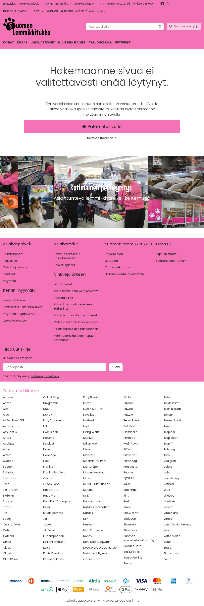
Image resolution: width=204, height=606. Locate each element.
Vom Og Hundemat (177, 524)
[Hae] (160, 26)
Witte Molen (172, 536)
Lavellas (88, 415)
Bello (6, 484)
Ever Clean (50, 432)
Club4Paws (10, 559)
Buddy (7, 519)
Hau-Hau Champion (57, 501)
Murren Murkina (94, 472)
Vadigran (170, 461)
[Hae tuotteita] (125, 26)
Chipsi (7, 542)
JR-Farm (49, 530)
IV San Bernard (53, 513)
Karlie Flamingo (53, 553)
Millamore (90, 444)
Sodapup (130, 519)
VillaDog (169, 496)
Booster (8, 501)
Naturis (88, 513)
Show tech (131, 513)
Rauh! (127, 484)
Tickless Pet (172, 403)
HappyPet (50, 496)
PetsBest (129, 426)
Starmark (130, 524)
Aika (6, 409)
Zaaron (168, 548)
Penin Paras (131, 420)
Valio (167, 472)
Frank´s (48, 467)
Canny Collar (12, 524)
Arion (6, 449)
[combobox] (125, 26)
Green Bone (51, 484)
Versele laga (172, 478)
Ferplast (48, 444)
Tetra (167, 397)
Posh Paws (131, 444)
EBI (45, 426)
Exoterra (49, 438)
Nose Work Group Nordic (100, 548)
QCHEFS (129, 478)
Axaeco (8, 461)
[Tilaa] (116, 367)
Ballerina (9, 472)
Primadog (130, 461)
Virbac (168, 507)
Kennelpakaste (53, 559)
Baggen (8, 467)
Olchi (127, 397)
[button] (45, 376)
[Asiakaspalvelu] (31, 3)
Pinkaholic (130, 432)
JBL (45, 519)
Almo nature (11, 426)
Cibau (7, 548)
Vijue (167, 490)
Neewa (88, 524)
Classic (8, 553)
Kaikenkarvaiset (54, 542)
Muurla (88, 490)
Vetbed (169, 484)
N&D (86, 496)
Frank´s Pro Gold (54, 472)
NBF (85, 519)
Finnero (48, 449)
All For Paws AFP (13, 420)
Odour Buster (92, 559)
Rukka (127, 501)
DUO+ (47, 409)
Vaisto (168, 467)
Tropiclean (171, 438)
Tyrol (167, 455)
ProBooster (131, 467)
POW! (127, 449)
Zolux (167, 559)
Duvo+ (47, 415)
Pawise (128, 409)
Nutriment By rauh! (96, 553)
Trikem (168, 415)
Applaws (8, 444)
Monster (89, 455)
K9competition (53, 536)
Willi (166, 530)
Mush (87, 478)
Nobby (87, 536)
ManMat (89, 438)
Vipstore (169, 501)
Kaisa (46, 548)
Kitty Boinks (91, 397)
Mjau (86, 449)
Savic (127, 507)
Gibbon (48, 478)
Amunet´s (10, 432)
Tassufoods (132, 552)
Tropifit (169, 444)
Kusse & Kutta (93, 409)
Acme (7, 403)
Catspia (8, 536)
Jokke (47, 524)
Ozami (128, 403)
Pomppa (129, 438)
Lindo (86, 426)
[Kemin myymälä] (58, 3)
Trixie (167, 426)
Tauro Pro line (133, 558)
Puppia (128, 472)
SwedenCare (132, 546)
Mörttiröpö (90, 467)
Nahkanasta (91, 501)
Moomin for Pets (94, 461)
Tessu (128, 563)
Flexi (46, 461)
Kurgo (87, 403)
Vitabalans (171, 513)
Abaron (8, 397)
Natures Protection (96, 507)
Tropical (169, 432)
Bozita (7, 507)
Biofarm (8, 496)
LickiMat (88, 420)
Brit (5, 513)
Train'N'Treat (172, 409)
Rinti (126, 496)
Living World (91, 432)
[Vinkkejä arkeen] (145, 3)
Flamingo (49, 455)
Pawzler (129, 415)
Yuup (167, 542)
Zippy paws (171, 553)
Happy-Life (50, 490)
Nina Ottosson (93, 530)
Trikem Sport (172, 420)
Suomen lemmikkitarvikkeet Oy (139, 538)
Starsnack (130, 530)
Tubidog (169, 449)
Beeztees (9, 478)
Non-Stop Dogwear (96, 542)
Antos (7, 438)
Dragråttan (51, 403)
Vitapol (168, 519)
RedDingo (130, 490)
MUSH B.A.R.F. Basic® (96, 484)
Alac (6, 415)
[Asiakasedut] (84, 3)
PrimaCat (130, 455)
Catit (6, 530)
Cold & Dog (51, 397)
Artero (7, 455)
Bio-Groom (10, 490)
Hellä (46, 507)
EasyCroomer (52, 420)
